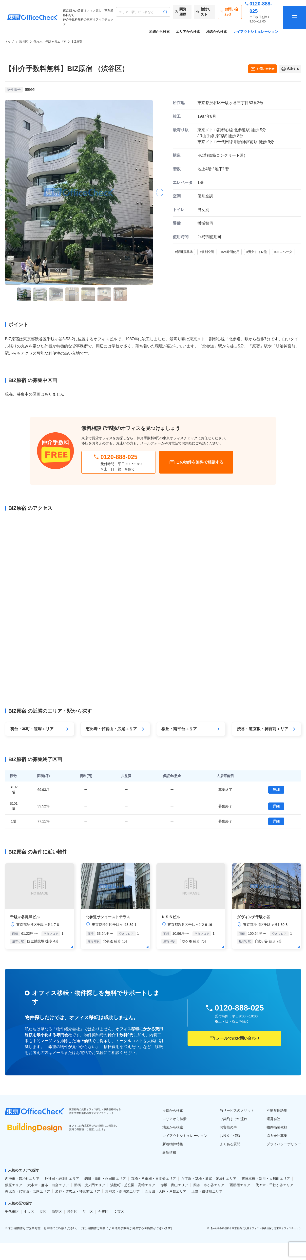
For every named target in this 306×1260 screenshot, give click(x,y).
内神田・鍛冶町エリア (22, 1179)
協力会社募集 (277, 1136)
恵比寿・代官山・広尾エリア (27, 1191)
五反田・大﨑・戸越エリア (165, 1191)
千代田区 (12, 1212)
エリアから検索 (188, 32)
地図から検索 (216, 32)
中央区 (29, 1212)
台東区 (103, 1212)
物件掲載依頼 (277, 1127)
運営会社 (273, 1119)
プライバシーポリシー (284, 1144)
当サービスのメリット (237, 1110)
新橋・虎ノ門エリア (89, 1185)
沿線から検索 (159, 32)
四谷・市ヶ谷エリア (208, 1185)
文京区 (119, 1212)
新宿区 (57, 1212)
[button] (159, 192)
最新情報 (169, 1152)
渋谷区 (23, 41)
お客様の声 (228, 1127)
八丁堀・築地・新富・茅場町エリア (208, 1179)
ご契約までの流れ (233, 1119)
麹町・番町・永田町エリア (105, 1179)
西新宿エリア (240, 1185)
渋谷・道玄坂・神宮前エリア (77, 1191)
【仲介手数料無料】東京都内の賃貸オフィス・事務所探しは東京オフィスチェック (255, 1228)
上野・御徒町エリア (207, 1191)
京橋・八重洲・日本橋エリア (153, 1179)
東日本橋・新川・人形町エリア (266, 1179)
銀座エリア (13, 1185)
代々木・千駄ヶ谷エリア (50, 41)
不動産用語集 (277, 1110)
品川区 (88, 1212)
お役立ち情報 (230, 1136)
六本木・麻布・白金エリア (48, 1185)
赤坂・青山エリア (174, 1185)
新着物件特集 (172, 1144)
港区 (42, 1212)
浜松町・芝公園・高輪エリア (132, 1185)
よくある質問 (230, 1144)
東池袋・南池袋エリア (122, 1191)
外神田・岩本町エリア (62, 1179)
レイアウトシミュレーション (255, 32)
